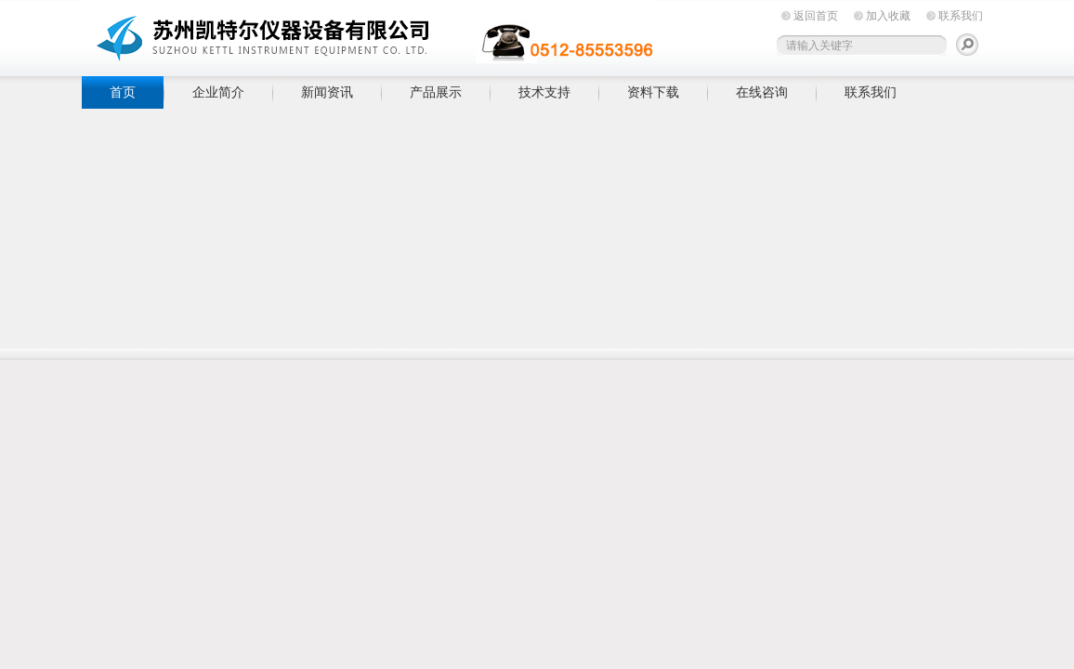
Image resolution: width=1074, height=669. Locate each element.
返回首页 (815, 15)
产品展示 (436, 92)
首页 (123, 92)
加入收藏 (888, 15)
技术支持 (544, 92)
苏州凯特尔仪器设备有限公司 (370, 35)
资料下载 (653, 92)
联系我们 (960, 15)
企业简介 (218, 92)
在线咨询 (762, 92)
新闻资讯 (327, 92)
